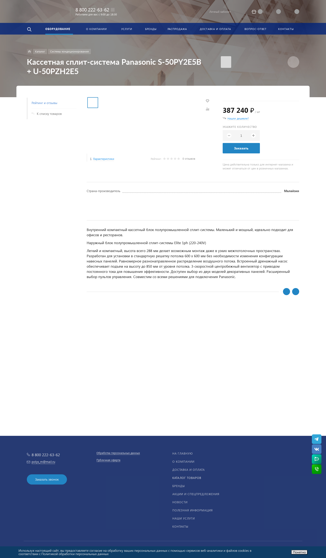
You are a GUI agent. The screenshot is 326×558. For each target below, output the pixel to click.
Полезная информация (192, 510)
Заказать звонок (47, 479)
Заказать (241, 148)
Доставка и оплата (188, 470)
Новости (180, 502)
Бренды (178, 486)
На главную (182, 453)
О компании (183, 462)
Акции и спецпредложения (195, 494)
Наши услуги (183, 518)
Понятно (299, 552)
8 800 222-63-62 (92, 9)
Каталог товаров (186, 478)
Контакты (180, 526)
